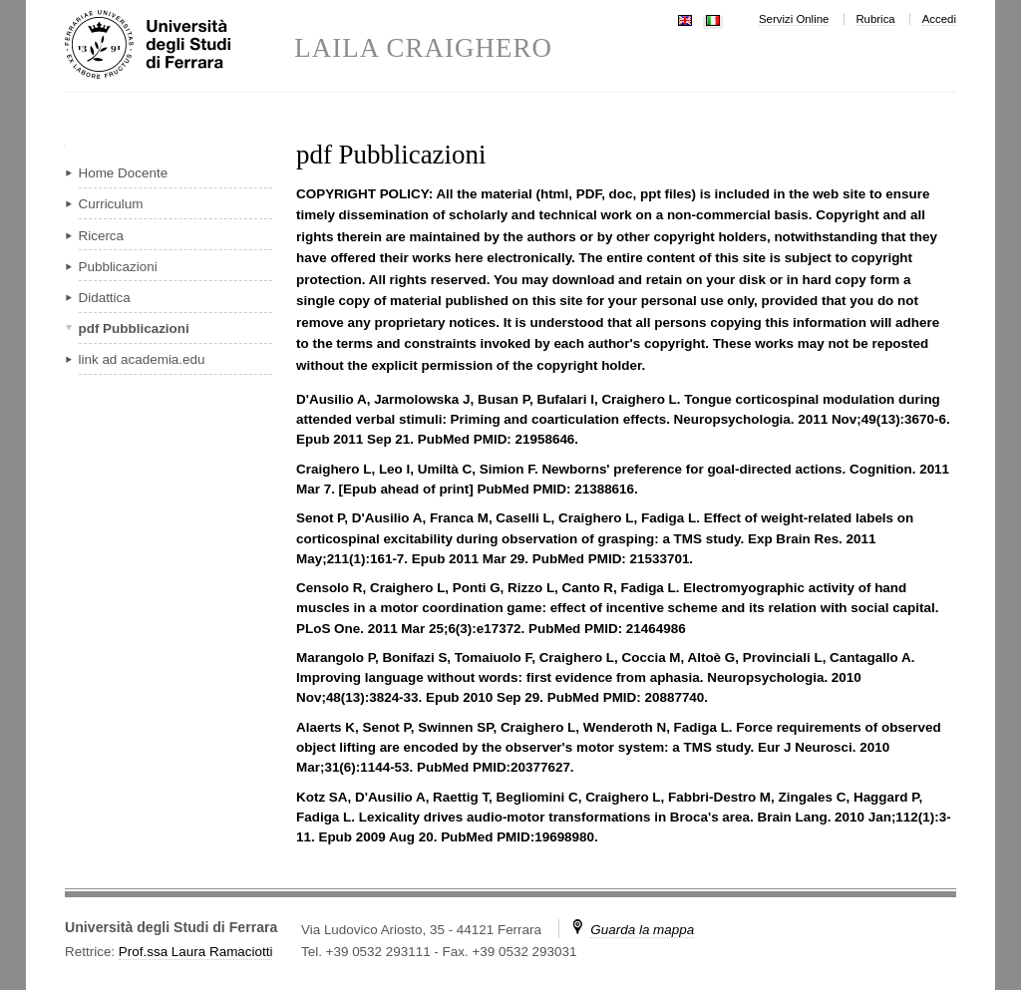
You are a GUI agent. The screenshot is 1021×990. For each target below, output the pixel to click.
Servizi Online (794, 19)
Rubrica (874, 19)
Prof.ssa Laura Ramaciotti (196, 951)
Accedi (939, 19)
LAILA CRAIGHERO (423, 48)
